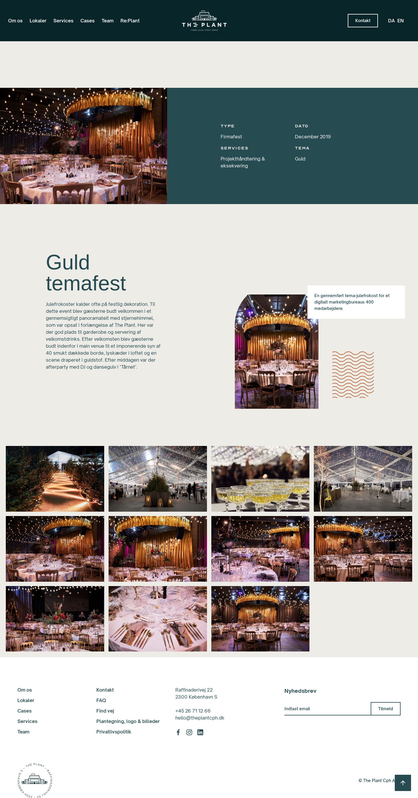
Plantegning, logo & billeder (128, 721)
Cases (87, 21)
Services (63, 21)
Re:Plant (130, 21)
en (400, 21)
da (391, 21)
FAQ (101, 700)
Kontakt (105, 690)
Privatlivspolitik (113, 732)
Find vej (105, 711)
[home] (204, 21)
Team (107, 21)
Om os (15, 21)
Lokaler (38, 21)
